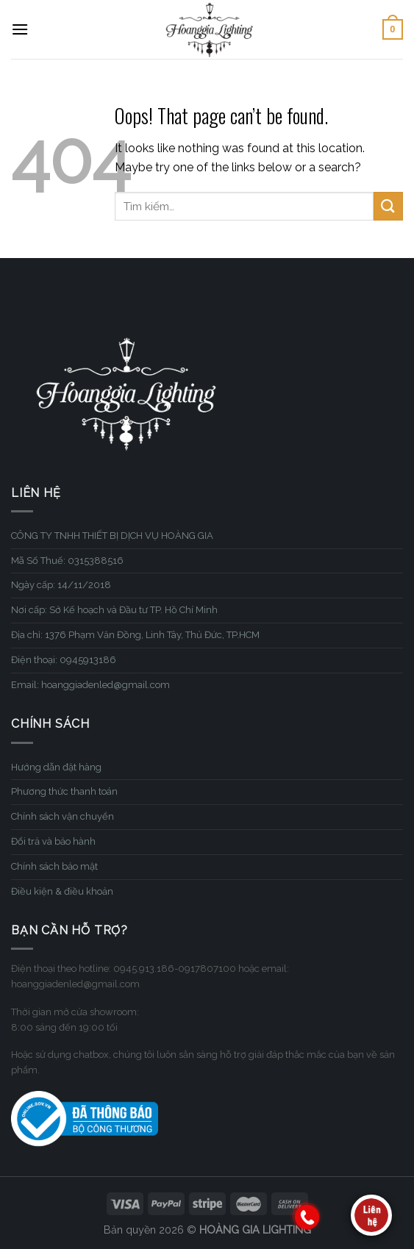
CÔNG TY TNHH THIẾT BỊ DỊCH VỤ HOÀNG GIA (112, 535)
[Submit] (388, 206)
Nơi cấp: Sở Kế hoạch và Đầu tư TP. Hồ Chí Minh (114, 609)
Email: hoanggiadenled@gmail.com (90, 684)
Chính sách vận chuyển (62, 816)
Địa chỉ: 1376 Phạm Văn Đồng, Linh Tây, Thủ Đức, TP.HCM (135, 634)
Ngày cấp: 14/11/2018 (61, 584)
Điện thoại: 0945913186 (63, 659)
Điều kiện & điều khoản (62, 891)
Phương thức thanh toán (64, 791)
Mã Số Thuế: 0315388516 (67, 560)
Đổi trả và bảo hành (53, 841)
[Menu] (20, 29)
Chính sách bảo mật (54, 866)
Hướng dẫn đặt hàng (56, 767)
